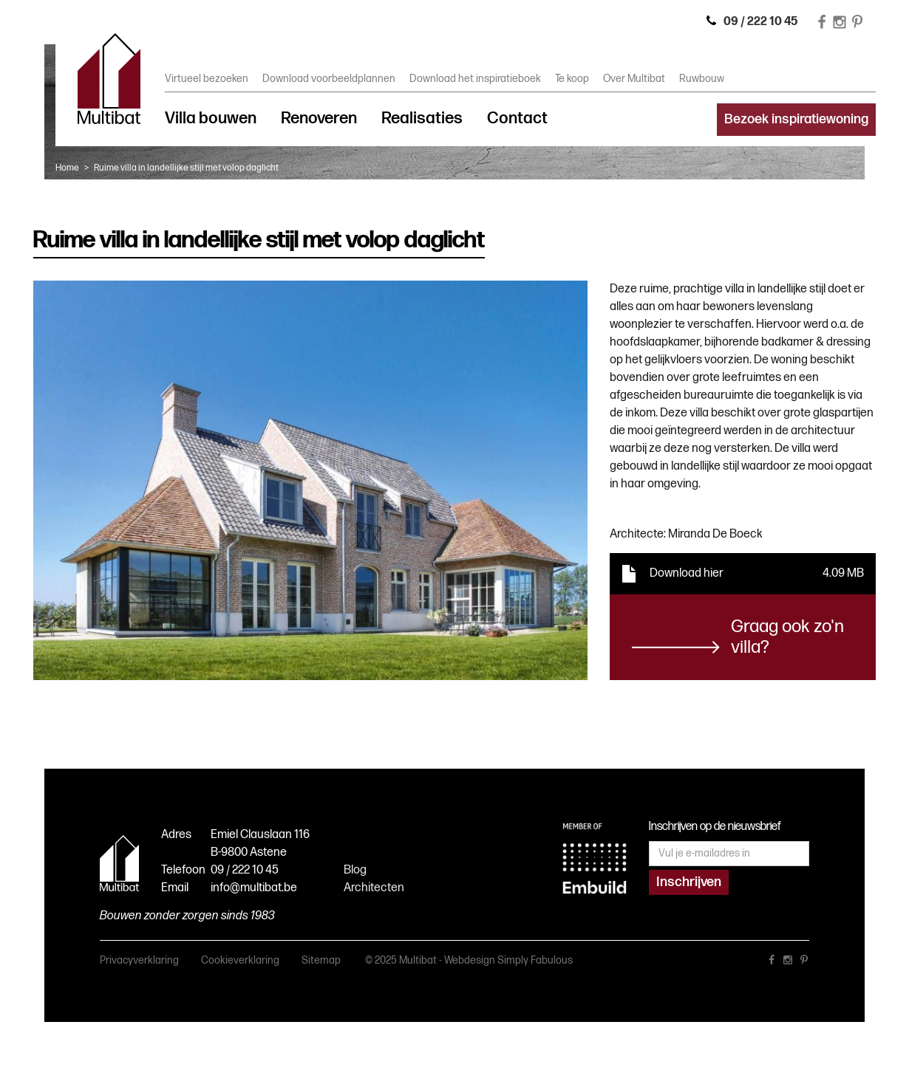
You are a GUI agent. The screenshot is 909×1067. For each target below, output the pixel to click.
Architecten (374, 888)
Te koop (572, 78)
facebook (771, 962)
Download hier (687, 573)
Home (67, 168)
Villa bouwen (210, 118)
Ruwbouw (701, 78)
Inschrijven (688, 882)
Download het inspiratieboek (475, 78)
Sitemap (321, 960)
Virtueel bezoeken (206, 78)
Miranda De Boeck (715, 534)
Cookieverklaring (240, 960)
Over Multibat (634, 78)
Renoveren (319, 118)
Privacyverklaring (139, 960)
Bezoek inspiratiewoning (796, 119)
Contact (517, 118)
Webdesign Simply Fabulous (508, 960)
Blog (355, 870)
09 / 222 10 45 (245, 870)
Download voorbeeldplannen (328, 78)
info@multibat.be (254, 888)
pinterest (804, 962)
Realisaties (422, 118)
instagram (788, 962)
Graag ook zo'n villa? (787, 637)
